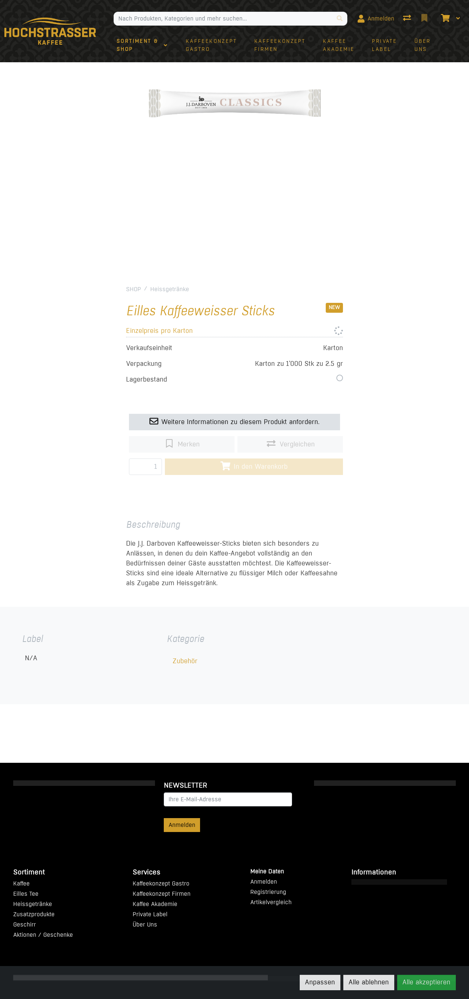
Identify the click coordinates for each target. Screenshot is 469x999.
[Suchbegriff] (223, 19)
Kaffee (21, 883)
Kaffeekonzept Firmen (162, 893)
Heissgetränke (169, 289)
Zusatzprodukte (34, 914)
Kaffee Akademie (155, 903)
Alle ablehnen (368, 982)
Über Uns (145, 924)
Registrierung (268, 891)
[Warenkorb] (444, 19)
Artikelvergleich (271, 902)
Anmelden (182, 824)
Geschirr (24, 924)
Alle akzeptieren (426, 982)
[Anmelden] (376, 18)
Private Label (150, 914)
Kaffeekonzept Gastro (161, 883)
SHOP (133, 289)
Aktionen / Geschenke (43, 934)
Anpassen (320, 982)
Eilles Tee (25, 893)
